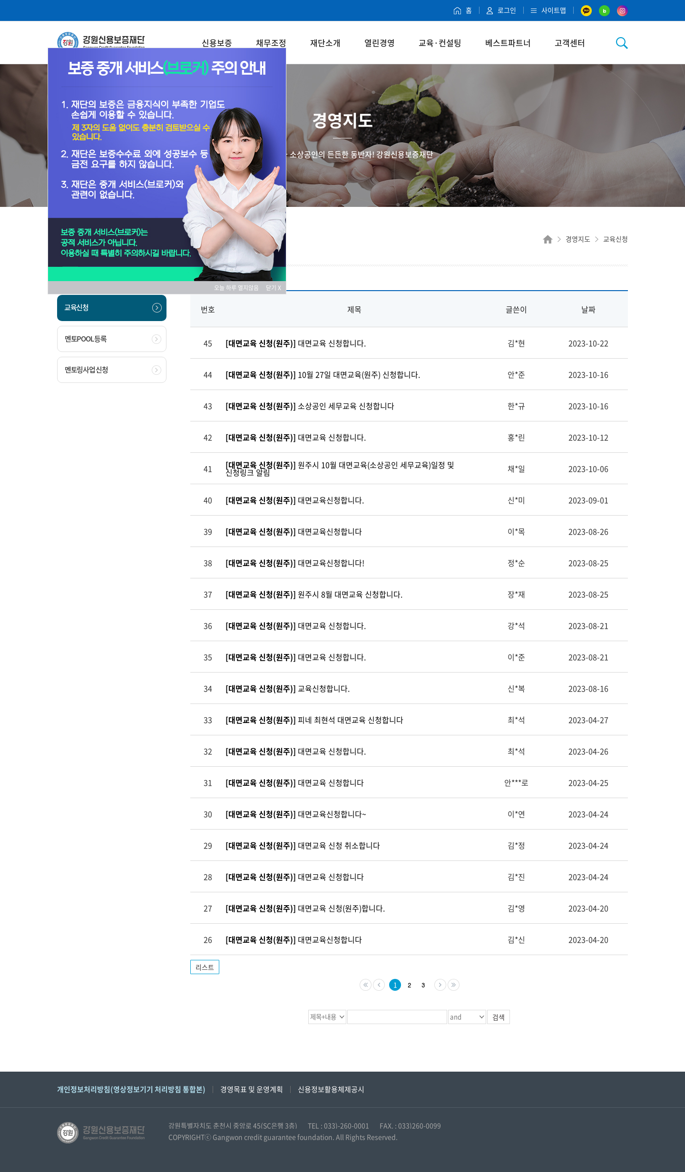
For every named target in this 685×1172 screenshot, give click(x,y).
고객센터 (570, 43)
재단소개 (325, 43)
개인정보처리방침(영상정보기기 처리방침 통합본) (131, 1089)
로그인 (501, 10)
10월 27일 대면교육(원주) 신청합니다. (322, 374)
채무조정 (271, 43)
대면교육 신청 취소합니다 (302, 845)
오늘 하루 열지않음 (239, 287)
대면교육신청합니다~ (295, 814)
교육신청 (113, 307)
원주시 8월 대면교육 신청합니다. (313, 594)
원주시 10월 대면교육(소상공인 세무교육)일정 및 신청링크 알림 (339, 468)
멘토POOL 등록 (113, 338)
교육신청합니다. (287, 688)
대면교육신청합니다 (293, 531)
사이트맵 (548, 10)
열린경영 (379, 43)
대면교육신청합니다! (294, 562)
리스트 (205, 967)
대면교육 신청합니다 (294, 782)
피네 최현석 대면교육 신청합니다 (314, 719)
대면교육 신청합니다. (295, 343)
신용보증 (217, 43)
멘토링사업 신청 (113, 369)
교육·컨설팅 (440, 43)
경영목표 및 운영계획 (251, 1089)
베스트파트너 (508, 43)
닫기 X (273, 287)
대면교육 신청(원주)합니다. (305, 908)
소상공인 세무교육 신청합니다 (309, 406)
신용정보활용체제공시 (331, 1089)
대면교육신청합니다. (294, 500)
